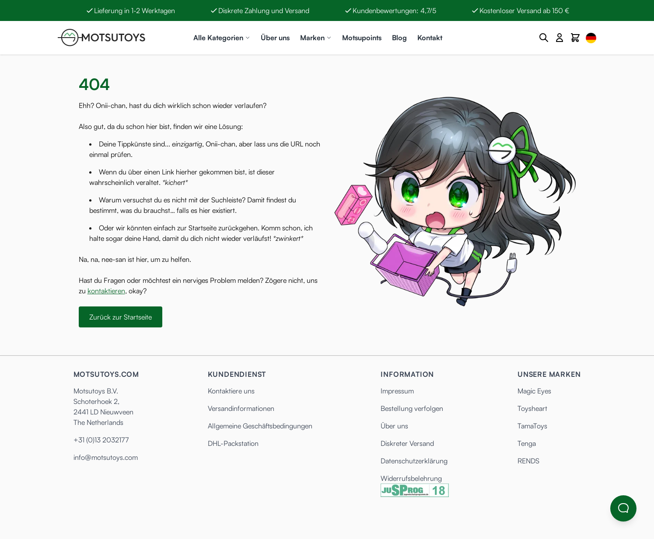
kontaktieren (106, 290)
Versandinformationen (241, 408)
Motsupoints (361, 37)
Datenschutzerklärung (414, 460)
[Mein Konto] (559, 37)
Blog (399, 37)
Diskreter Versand (407, 443)
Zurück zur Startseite (120, 317)
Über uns (275, 37)
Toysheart (532, 408)
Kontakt (429, 37)
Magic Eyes (534, 390)
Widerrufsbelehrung (411, 478)
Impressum (397, 390)
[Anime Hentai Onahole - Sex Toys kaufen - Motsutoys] (101, 37)
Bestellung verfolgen (412, 408)
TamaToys (532, 425)
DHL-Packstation (233, 443)
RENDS (528, 460)
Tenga (527, 443)
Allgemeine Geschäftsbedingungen (260, 425)
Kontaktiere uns (231, 390)
